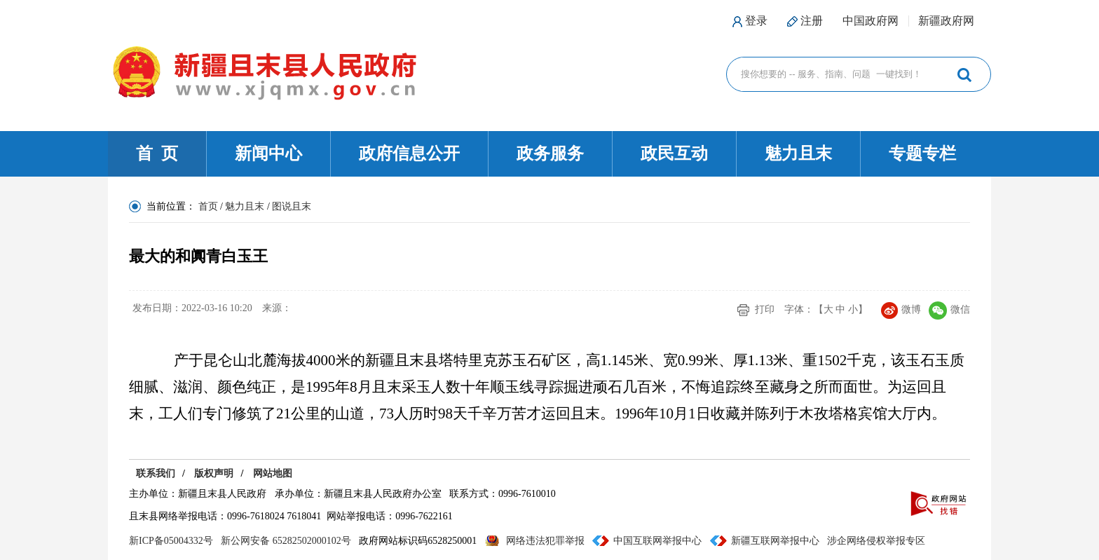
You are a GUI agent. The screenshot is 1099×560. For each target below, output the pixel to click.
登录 (756, 21)
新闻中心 (268, 153)
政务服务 (550, 153)
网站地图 (272, 473)
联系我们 (155, 473)
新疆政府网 (946, 21)
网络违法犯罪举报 (545, 540)
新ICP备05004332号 (171, 540)
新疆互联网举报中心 (775, 540)
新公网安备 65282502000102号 (286, 540)
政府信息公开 (409, 153)
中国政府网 (870, 21)
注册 (811, 21)
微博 (901, 309)
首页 (208, 206)
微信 (949, 309)
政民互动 (674, 153)
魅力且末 (798, 153)
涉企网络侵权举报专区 (876, 540)
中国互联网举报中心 (657, 540)
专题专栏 (922, 153)
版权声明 (213, 473)
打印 (764, 309)
